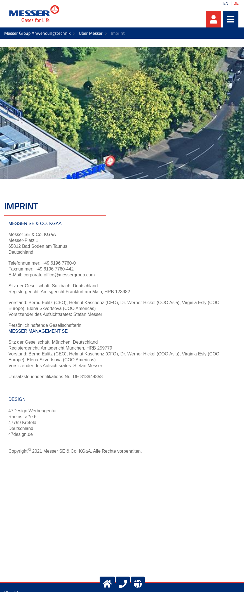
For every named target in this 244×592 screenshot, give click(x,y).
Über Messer (91, 33)
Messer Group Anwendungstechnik (37, 33)
